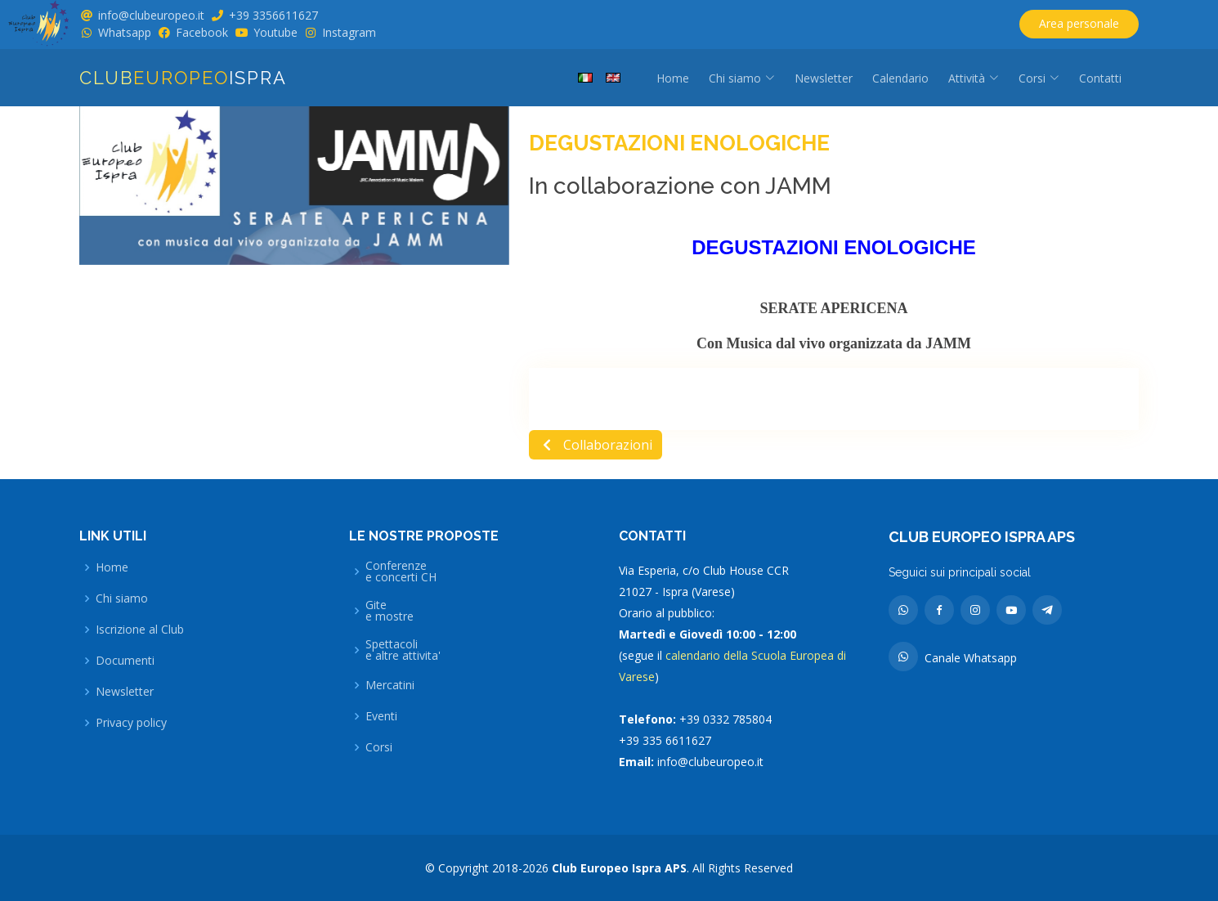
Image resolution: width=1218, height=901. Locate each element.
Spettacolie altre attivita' (403, 650)
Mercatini (389, 685)
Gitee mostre (389, 610)
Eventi (381, 716)
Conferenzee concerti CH (401, 571)
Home (672, 78)
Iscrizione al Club (140, 629)
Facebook (202, 32)
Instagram (349, 32)
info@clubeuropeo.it (151, 15)
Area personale (1079, 23)
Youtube (275, 32)
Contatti (1100, 78)
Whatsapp (124, 32)
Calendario (900, 78)
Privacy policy (131, 722)
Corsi (378, 747)
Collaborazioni (595, 445)
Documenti (125, 660)
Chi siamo (122, 598)
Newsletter (824, 78)
